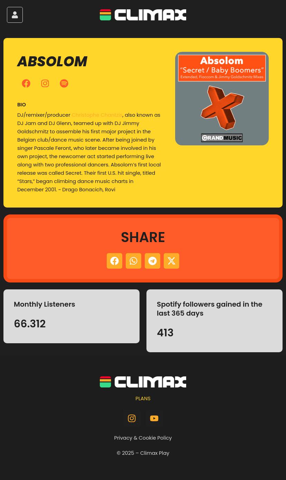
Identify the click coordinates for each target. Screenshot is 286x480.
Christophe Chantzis (97, 115)
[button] (114, 261)
